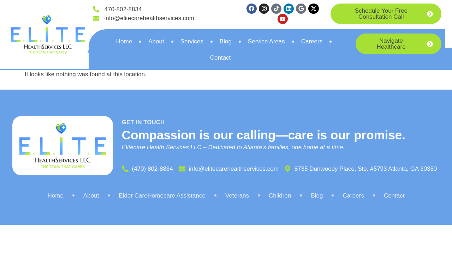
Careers (311, 42)
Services (191, 42)
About (156, 42)
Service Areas (266, 42)
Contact (220, 58)
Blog (226, 42)
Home (124, 42)
